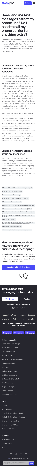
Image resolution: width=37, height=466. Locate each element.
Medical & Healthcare (9, 371)
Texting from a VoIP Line (10, 425)
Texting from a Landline (10, 421)
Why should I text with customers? (12, 226)
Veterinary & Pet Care (9, 395)
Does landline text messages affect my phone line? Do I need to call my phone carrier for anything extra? (17, 223)
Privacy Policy (7, 443)
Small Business (7, 391)
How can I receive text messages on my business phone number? (18, 216)
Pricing (4, 405)
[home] (9, 3)
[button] (34, 3)
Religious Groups (8, 387)
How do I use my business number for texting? (15, 198)
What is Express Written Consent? (11, 202)
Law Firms (5, 367)
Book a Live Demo (8, 429)
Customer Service (8, 352)
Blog (3, 447)
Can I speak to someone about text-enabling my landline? (18, 205)
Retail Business (7, 383)
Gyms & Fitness (7, 355)
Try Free (27, 3)
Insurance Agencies (9, 363)
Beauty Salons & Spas (10, 348)
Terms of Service (8, 439)
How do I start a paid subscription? (12, 191)
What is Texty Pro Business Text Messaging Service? (16, 230)
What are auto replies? (8, 219)
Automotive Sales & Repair (11, 344)
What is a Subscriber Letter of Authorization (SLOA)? (17, 209)
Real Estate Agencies (9, 375)
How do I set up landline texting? (11, 195)
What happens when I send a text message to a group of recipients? (18, 212)
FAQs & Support (7, 409)
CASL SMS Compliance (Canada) (13, 417)
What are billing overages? (24, 188)
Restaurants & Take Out (10, 379)
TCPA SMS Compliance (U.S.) (12, 413)
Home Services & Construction (13, 359)
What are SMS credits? (8, 188)
